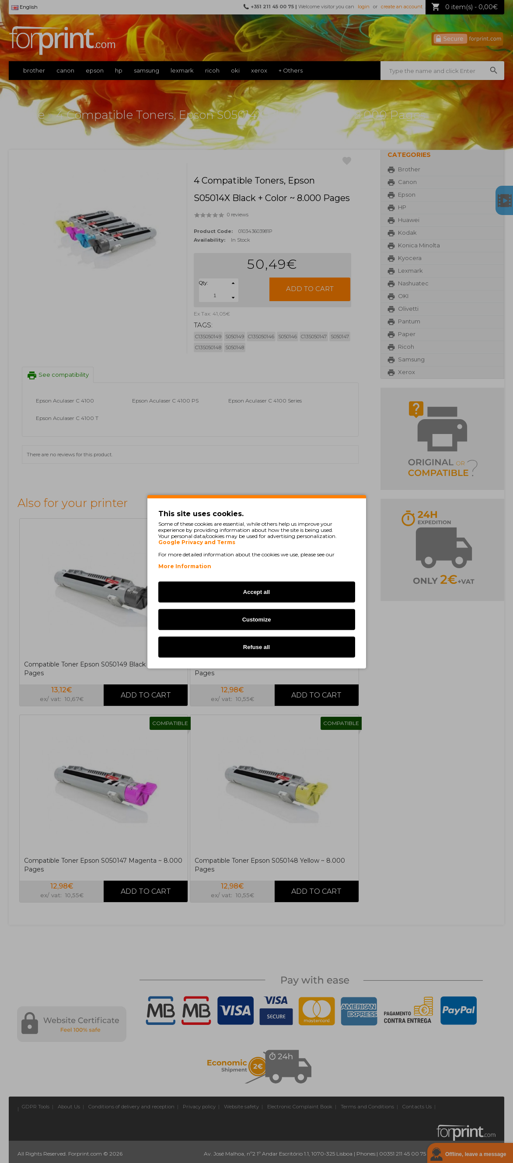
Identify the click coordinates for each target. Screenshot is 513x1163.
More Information (184, 565)
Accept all (256, 591)
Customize (256, 619)
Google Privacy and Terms (196, 542)
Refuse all (256, 646)
